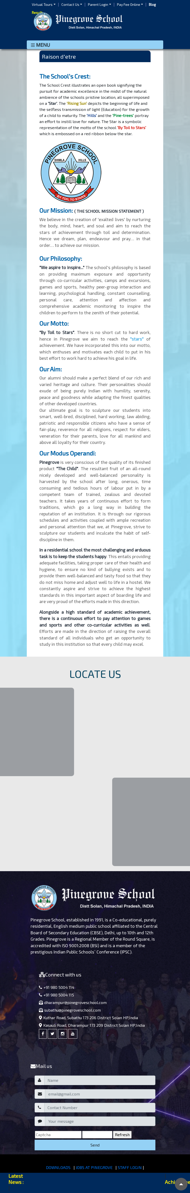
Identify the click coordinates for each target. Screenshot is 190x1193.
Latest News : (15, 1179)
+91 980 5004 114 (56, 987)
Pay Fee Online (128, 4)
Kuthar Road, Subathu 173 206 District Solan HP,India (88, 1017)
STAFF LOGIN (130, 1167)
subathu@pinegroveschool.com (70, 1010)
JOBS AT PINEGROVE (94, 1167)
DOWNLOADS (58, 1167)
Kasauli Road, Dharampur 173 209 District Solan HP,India (92, 1025)
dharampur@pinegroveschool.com (73, 1002)
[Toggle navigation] (95, 44)
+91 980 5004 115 (56, 994)
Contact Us (70, 4)
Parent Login (98, 4)
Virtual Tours (42, 4)
